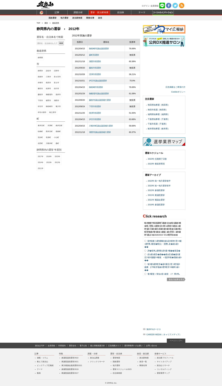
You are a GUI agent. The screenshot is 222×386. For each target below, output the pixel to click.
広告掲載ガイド (114, 346)
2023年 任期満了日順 (157, 159)
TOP (38, 23)
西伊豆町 (49, 131)
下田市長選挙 (95, 106)
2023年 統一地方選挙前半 (159, 186)
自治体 (120, 12)
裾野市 (48, 100)
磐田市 (40, 89)
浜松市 (48, 71)
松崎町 (40, 131)
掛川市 (56, 89)
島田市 (48, 83)
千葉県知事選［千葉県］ (159, 119)
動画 (39, 373)
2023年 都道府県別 (156, 164)
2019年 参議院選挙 (156, 204)
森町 (57, 143)
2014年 (40, 162)
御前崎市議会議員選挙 (99, 48)
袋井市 (58, 95)
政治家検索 (77, 18)
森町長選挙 (94, 55)
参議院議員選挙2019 (69, 369)
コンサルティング (164, 369)
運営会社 (72, 346)
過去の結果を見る (176, 279)
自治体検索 (117, 373)
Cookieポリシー (178, 92)
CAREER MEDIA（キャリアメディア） (163, 334)
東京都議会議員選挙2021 (71, 365)
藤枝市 (40, 95)
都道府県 (55, 23)
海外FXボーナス (153, 329)
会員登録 (154, 6)
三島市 (48, 77)
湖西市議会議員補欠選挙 (100, 132)
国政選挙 (52, 18)
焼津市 (48, 89)
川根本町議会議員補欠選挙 (101, 126)
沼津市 (56, 71)
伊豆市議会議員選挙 (98, 81)
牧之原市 (52, 112)
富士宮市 (57, 77)
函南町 (58, 131)
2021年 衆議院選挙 (156, 195)
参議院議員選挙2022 (69, 358)
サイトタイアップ (164, 362)
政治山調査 (94, 358)
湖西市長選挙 (95, 61)
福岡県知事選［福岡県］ (159, 114)
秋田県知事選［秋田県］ (159, 105)
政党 (100, 18)
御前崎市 (49, 106)
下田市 (40, 100)
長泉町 (48, 137)
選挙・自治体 (116, 354)
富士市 (56, 83)
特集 (61, 354)
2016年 (49, 156)
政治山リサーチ (163, 365)
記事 (57, 12)
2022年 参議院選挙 (156, 190)
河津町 (50, 125)
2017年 (40, 156)
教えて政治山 (42, 362)
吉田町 (40, 143)
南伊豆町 (59, 125)
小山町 (56, 137)
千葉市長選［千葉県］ (158, 124)
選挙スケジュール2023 (122, 369)
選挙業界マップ (163, 373)
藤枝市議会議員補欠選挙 (100, 100)
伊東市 (40, 83)
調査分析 (78, 12)
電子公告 (83, 346)
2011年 (40, 168)
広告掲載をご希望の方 (175, 87)
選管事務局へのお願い (133, 346)
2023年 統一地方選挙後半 (159, 181)
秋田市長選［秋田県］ (158, 110)
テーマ (141, 12)
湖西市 (56, 100)
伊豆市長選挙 (95, 119)
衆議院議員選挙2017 (69, 373)
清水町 (40, 137)
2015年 (57, 156)
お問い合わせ (151, 346)
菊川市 (58, 106)
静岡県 (40, 58)
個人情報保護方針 (97, 346)
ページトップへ (176, 341)
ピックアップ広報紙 (45, 365)
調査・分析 (93, 354)
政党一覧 (143, 362)
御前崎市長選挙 (96, 87)
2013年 (49, 162)
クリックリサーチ (97, 362)
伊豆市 (40, 106)
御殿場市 (49, 95)
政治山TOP (39, 346)
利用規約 (62, 346)
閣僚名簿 (90, 18)
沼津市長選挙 (95, 74)
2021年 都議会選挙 (156, 200)
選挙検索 (116, 358)
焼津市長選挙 (95, 113)
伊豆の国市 (42, 112)
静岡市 (40, 71)
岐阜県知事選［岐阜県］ (159, 128)
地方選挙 (64, 18)
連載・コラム (42, 358)
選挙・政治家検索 (99, 12)
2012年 (57, 162)
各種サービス (160, 354)
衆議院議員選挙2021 (69, 362)
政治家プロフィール (165, 358)
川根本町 (49, 143)
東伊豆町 (41, 125)
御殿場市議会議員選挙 (99, 93)
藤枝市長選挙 (95, 68)
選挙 (46, 23)
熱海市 (40, 77)
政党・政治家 (143, 354)
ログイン (146, 6)
